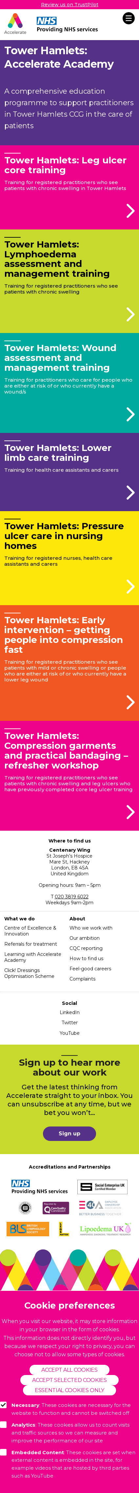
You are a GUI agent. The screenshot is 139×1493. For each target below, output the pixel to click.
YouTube (70, 1033)
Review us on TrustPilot (69, 5)
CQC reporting (86, 948)
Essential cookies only (69, 1390)
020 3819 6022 (72, 897)
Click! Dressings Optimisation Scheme (29, 973)
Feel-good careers (90, 969)
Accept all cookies (69, 1370)
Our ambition (85, 938)
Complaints (82, 979)
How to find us (86, 958)
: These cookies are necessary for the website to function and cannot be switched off (65, 1409)
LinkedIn (70, 1012)
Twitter (70, 1023)
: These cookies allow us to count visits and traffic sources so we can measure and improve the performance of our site (64, 1432)
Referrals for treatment (30, 944)
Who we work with (91, 928)
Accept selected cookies (69, 1380)
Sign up (69, 1133)
